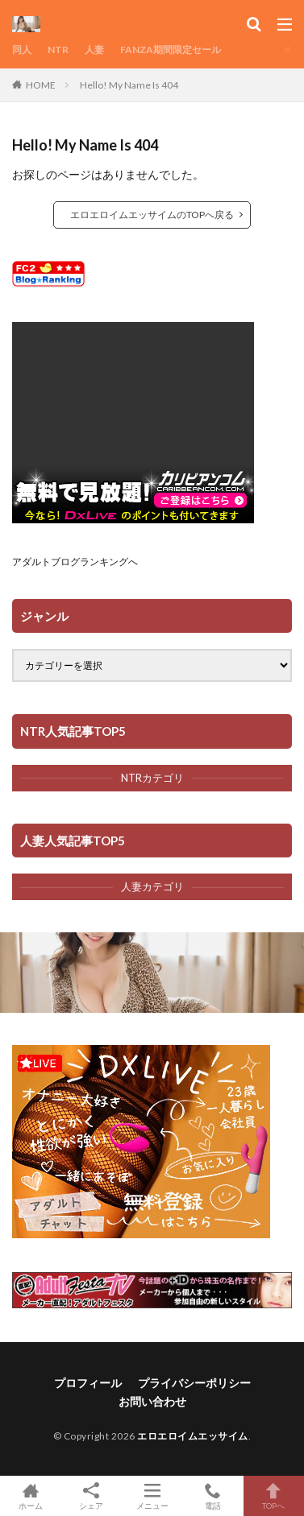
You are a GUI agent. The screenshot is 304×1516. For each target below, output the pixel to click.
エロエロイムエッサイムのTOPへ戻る (152, 215)
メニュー (152, 1496)
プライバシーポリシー (194, 1383)
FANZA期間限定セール (170, 49)
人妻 (94, 49)
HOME (41, 85)
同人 (21, 49)
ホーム (30, 1496)
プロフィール (88, 1383)
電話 (212, 1496)
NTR (58, 49)
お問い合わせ (152, 1401)
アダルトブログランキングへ (75, 562)
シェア (90, 1496)
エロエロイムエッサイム (192, 1436)
